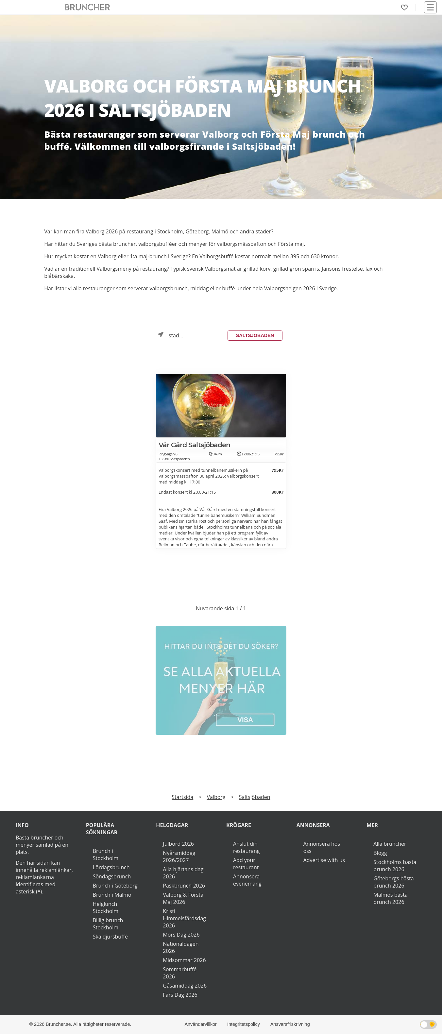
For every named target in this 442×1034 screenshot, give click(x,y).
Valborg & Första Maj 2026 (183, 898)
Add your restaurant (246, 863)
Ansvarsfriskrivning (290, 1024)
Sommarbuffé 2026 (179, 973)
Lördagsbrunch (111, 867)
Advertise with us (324, 860)
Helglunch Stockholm (105, 907)
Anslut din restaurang (246, 847)
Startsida (182, 797)
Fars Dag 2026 (180, 994)
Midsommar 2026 (184, 960)
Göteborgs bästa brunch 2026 (393, 882)
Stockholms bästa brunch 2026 (394, 865)
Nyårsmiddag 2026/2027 (179, 856)
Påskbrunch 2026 (184, 885)
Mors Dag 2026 (181, 934)
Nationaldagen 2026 (180, 947)
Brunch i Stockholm (105, 854)
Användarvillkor (201, 1024)
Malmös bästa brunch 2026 (390, 898)
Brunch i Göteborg (115, 885)
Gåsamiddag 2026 (185, 985)
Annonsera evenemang (247, 880)
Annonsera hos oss (321, 847)
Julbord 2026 (178, 843)
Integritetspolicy (243, 1024)
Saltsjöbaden (255, 335)
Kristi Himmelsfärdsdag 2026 (184, 918)
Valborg (216, 797)
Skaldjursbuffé (110, 936)
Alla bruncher (389, 843)
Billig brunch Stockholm (108, 924)
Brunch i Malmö (112, 894)
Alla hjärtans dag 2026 (183, 873)
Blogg (380, 852)
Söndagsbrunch (112, 876)
